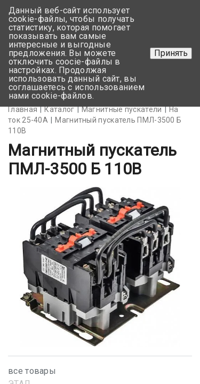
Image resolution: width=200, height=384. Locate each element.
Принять (171, 53)
